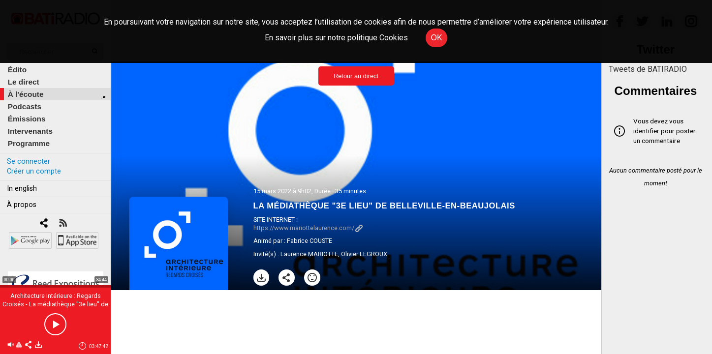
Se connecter (28, 161)
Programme (29, 143)
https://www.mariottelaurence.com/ (308, 228)
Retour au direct (356, 76)
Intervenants (30, 131)
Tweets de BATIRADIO (648, 69)
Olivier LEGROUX (364, 254)
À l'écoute (26, 94)
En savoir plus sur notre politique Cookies (336, 37)
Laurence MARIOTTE (309, 254)
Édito (17, 69)
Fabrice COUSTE (309, 240)
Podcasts (24, 106)
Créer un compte (34, 171)
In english (22, 188)
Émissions (27, 119)
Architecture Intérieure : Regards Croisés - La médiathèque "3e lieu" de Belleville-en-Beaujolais (55, 304)
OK (436, 37)
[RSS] (62, 224)
